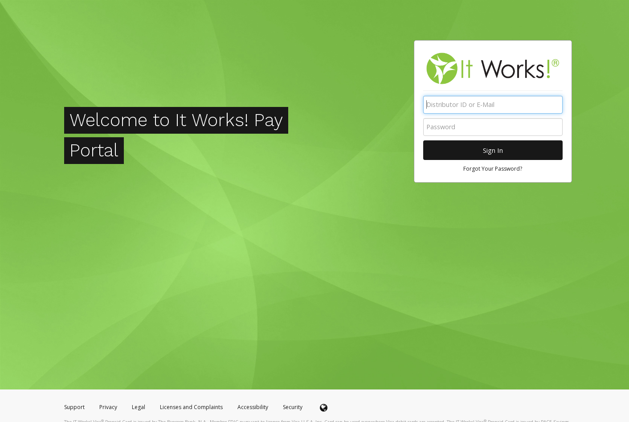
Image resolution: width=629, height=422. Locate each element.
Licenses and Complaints (192, 407)
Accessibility (252, 407)
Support (74, 407)
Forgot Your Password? (492, 168)
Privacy (108, 407)
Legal (138, 407)
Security (292, 407)
